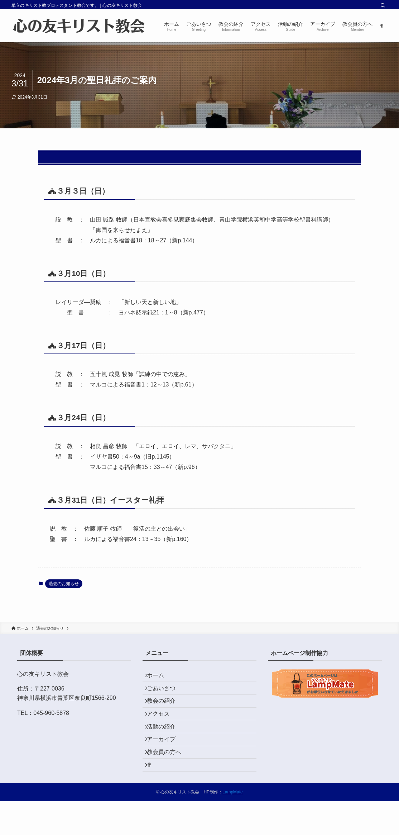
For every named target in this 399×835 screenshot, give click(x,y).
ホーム (159, 677)
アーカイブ (165, 762)
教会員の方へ (168, 779)
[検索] (383, 5)
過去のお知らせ (64, 583)
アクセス (162, 728)
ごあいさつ (165, 694)
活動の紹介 (165, 745)
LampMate (232, 825)
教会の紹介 (165, 711)
